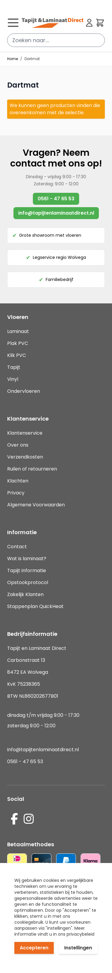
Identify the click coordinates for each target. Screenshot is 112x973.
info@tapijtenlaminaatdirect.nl (56, 213)
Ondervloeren (23, 391)
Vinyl (12, 379)
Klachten (17, 480)
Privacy (15, 492)
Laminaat (18, 331)
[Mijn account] (89, 23)
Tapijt (13, 367)
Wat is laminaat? (27, 558)
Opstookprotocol (27, 582)
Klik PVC (16, 355)
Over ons (17, 445)
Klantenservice (24, 433)
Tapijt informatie (26, 570)
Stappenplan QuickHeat (35, 606)
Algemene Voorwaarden (36, 504)
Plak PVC (17, 343)
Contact (17, 546)
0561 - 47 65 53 (56, 198)
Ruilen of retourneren (32, 468)
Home (12, 58)
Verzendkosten (25, 456)
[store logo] (52, 23)
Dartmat (32, 58)
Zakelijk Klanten (25, 594)
